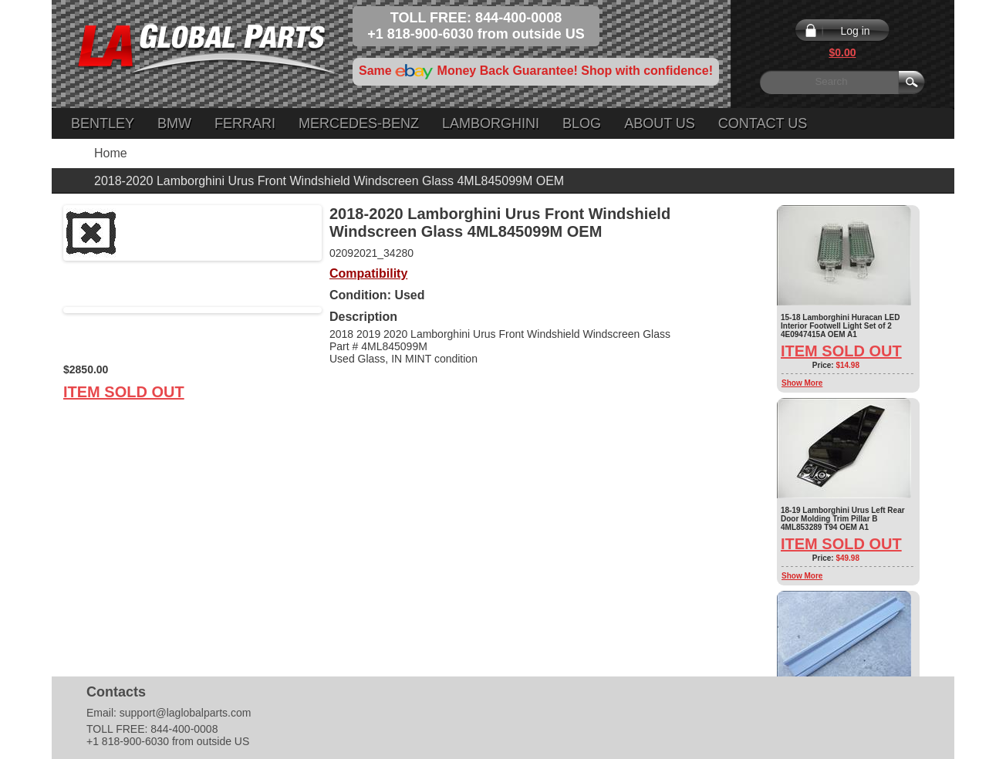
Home (110, 153)
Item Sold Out (123, 391)
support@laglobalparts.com (186, 713)
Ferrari (244, 123)
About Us (659, 123)
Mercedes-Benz (359, 123)
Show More (802, 383)
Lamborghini (490, 123)
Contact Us (762, 123)
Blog (581, 123)
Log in (854, 31)
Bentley (102, 123)
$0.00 (842, 52)
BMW (174, 123)
